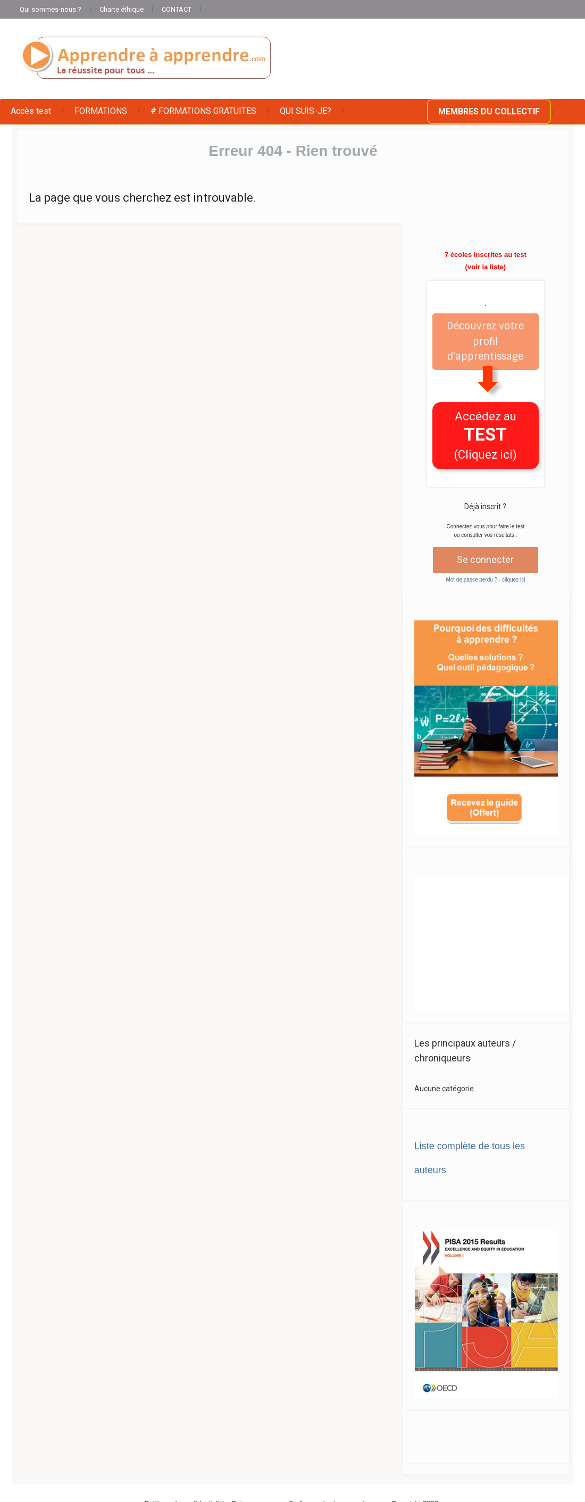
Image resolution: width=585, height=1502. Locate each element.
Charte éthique (121, 9)
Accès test (31, 111)
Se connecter (485, 559)
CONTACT (176, 9)
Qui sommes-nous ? (50, 9)
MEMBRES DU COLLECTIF (489, 111)
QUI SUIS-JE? (305, 111)
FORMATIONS (100, 111)
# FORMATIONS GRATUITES (203, 111)
